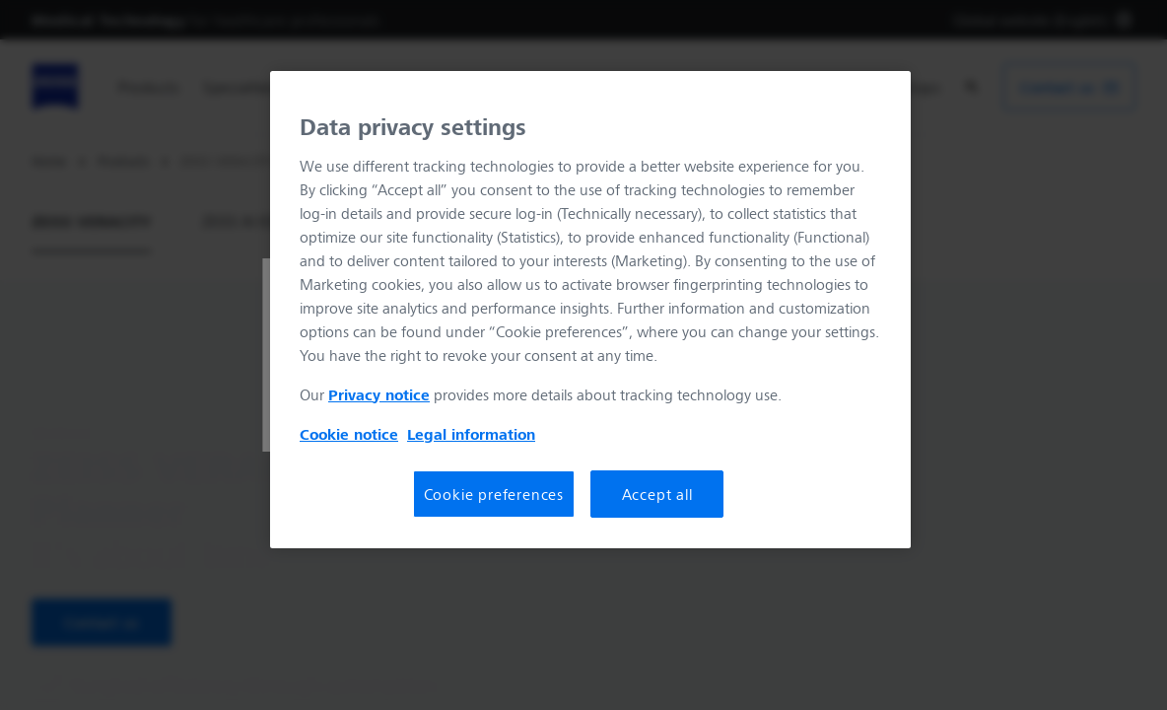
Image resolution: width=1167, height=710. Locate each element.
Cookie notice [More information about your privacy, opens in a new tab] (349, 434)
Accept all (657, 494)
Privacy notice (379, 394)
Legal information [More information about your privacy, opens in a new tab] (471, 434)
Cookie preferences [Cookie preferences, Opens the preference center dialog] (494, 494)
